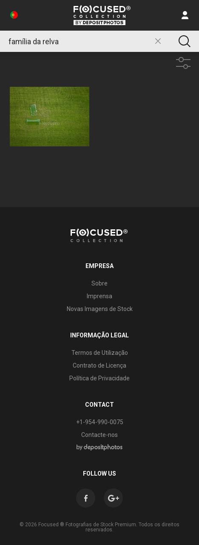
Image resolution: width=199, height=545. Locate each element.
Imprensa (99, 296)
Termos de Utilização (99, 352)
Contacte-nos (99, 434)
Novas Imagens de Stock (100, 308)
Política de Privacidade (99, 378)
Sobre (99, 283)
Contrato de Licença (99, 365)
